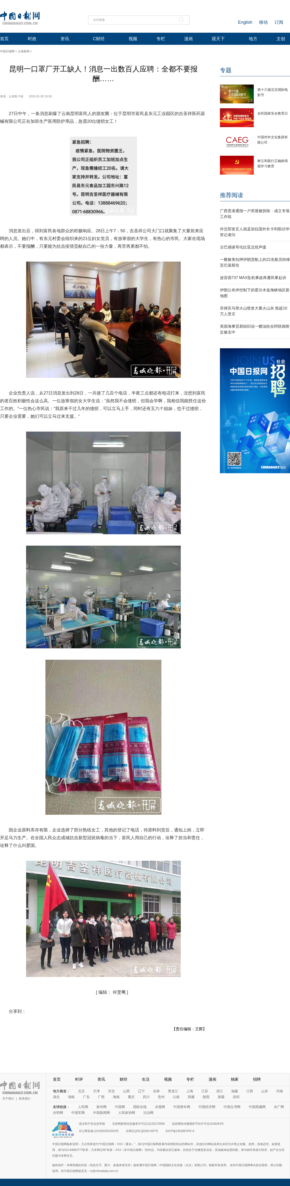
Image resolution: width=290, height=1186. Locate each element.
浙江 (219, 1091)
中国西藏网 (257, 1107)
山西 (126, 1091)
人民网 (83, 1107)
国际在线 (140, 1107)
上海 (189, 1091)
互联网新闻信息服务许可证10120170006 (138, 1123)
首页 (4, 38)
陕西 (206, 1097)
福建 (234, 1091)
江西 (249, 1091)
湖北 (56, 1097)
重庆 (131, 1097)
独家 (235, 1079)
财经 (123, 1079)
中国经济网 (206, 1107)
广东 (86, 1097)
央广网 (279, 1107)
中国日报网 (7, 51)
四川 (146, 1097)
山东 (264, 1091)
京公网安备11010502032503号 (99, 1131)
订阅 (279, 22)
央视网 (160, 1107)
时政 (32, 38)
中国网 (120, 1107)
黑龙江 (173, 1091)
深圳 (236, 1097)
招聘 (257, 1079)
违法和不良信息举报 (92, 1123)
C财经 (99, 38)
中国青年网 (181, 1107)
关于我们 (8, 1098)
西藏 (191, 1097)
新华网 (101, 1107)
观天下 (218, 38)
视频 (133, 38)
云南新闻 (23, 51)
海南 (116, 1097)
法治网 (148, 1113)
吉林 (156, 1091)
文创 (280, 38)
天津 (96, 1091)
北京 (81, 1091)
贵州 (161, 1097)
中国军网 (78, 1113)
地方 (253, 38)
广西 (101, 1097)
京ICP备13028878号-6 (179, 1131)
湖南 (71, 1097)
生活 (146, 1079)
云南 (176, 1097)
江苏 (204, 1091)
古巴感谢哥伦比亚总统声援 (243, 247)
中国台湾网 (232, 1107)
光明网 (58, 1113)
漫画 (188, 38)
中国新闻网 (101, 1113)
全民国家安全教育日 (272, 113)
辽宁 (141, 1091)
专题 (226, 70)
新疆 (221, 1097)
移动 (263, 22)
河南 (279, 1091)
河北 (111, 1091)
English (245, 22)
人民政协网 (126, 1113)
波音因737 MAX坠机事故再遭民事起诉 (253, 278)
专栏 (160, 38)
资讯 (64, 38)
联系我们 (24, 1098)
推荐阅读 (231, 195)
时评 (79, 1079)
